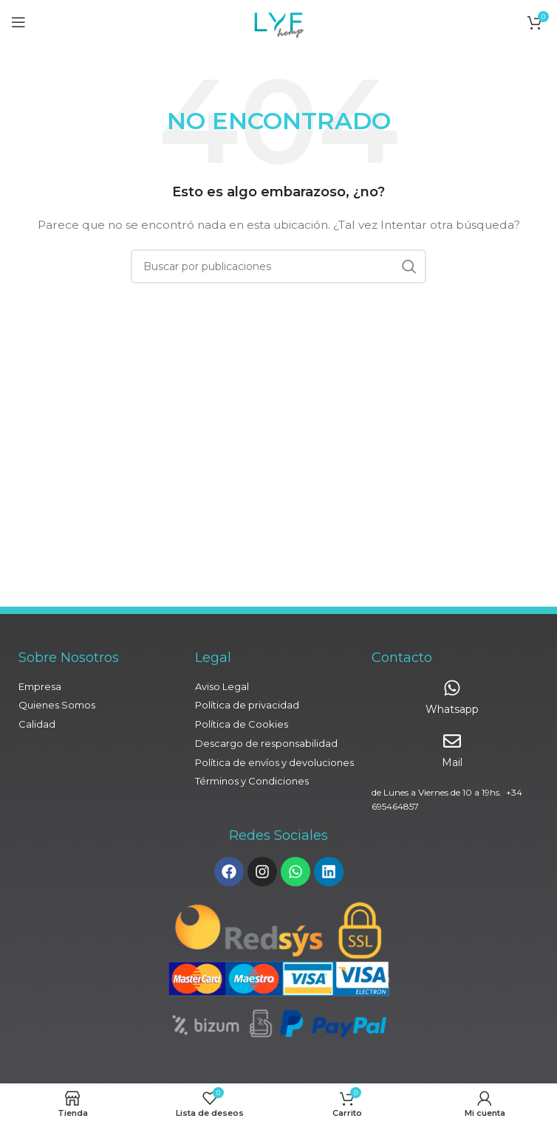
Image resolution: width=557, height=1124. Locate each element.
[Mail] (452, 741)
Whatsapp (452, 709)
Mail (452, 762)
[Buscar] (278, 266)
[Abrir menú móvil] (18, 22)
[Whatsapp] (452, 688)
